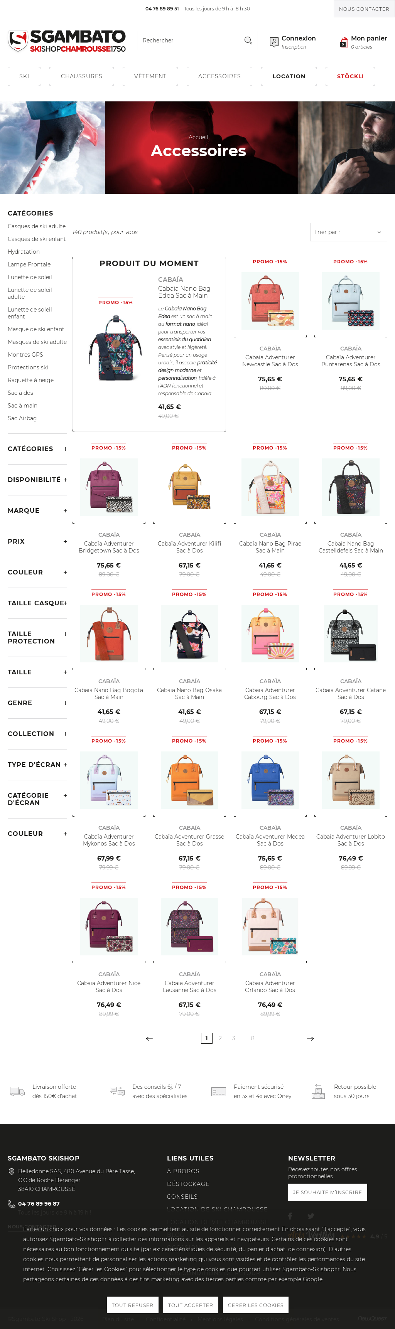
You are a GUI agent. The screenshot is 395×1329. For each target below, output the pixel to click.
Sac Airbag (22, 418)
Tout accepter (190, 1305)
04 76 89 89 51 (162, 9)
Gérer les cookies (256, 1305)
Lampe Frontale (29, 264)
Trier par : (327, 232)
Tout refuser (133, 1305)
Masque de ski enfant (36, 329)
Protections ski (28, 367)
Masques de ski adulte (37, 342)
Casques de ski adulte (37, 226)
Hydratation (24, 251)
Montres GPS (25, 354)
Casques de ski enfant (37, 239)
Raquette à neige (31, 380)
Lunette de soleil (30, 277)
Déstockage (188, 1184)
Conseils (182, 1196)
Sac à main (22, 405)
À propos (183, 1171)
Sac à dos (20, 392)
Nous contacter (364, 9)
